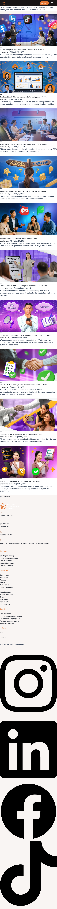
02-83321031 (5, 526)
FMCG (2, 582)
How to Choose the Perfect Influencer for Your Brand (20, 481)
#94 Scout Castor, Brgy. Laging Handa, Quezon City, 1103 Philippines (24, 543)
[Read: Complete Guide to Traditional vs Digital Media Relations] (28, 414)
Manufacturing (5, 592)
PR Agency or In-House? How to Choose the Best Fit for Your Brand (25, 335)
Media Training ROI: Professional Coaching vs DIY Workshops (23, 191)
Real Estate (4, 602)
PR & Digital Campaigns (9, 558)
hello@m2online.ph (7, 515)
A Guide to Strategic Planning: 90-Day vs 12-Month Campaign (23, 144)
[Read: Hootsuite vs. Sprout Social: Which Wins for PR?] (28, 219)
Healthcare (4, 578)
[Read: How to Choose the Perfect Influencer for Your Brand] (28, 462)
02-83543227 (5, 524)
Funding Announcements (9, 621)
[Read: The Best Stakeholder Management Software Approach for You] (28, 77)
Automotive (4, 585)
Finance (3, 580)
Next (7, 497)
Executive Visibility (7, 624)
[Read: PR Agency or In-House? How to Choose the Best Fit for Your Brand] (28, 315)
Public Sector (5, 604)
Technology (4, 575)
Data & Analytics (6, 561)
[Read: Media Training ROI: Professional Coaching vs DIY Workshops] (28, 172)
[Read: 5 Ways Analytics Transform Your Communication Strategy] (28, 30)
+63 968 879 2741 (6, 535)
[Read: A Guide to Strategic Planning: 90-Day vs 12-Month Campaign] (28, 124)
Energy (2, 597)
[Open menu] (52, 3)
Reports (3, 637)
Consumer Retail (6, 587)
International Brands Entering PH (12, 616)
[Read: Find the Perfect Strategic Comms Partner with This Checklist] (28, 365)
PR (1, 47)
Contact (44, 3)
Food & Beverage (6, 594)
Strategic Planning (7, 556)
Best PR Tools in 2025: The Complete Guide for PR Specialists (23, 286)
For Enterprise (5, 614)
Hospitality (4, 599)
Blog (2, 632)
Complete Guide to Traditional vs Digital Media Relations (21, 434)
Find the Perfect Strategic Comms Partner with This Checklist (23, 385)
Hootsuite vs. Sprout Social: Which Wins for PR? (18, 239)
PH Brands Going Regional (10, 619)
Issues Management (7, 563)
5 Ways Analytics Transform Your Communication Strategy (22, 50)
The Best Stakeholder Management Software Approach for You (23, 97)
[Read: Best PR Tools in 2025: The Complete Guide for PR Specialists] (28, 266)
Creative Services (6, 566)
